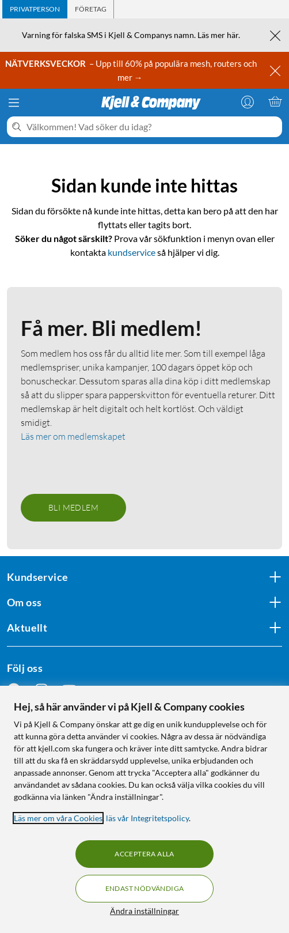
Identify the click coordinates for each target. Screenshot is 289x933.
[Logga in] (247, 101)
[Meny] (14, 102)
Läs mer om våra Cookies (58, 818)
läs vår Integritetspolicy (147, 818)
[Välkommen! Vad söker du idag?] (151, 127)
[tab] (34, 9)
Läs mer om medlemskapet (73, 436)
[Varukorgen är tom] (275, 101)
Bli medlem (73, 507)
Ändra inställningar (144, 911)
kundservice (131, 252)
